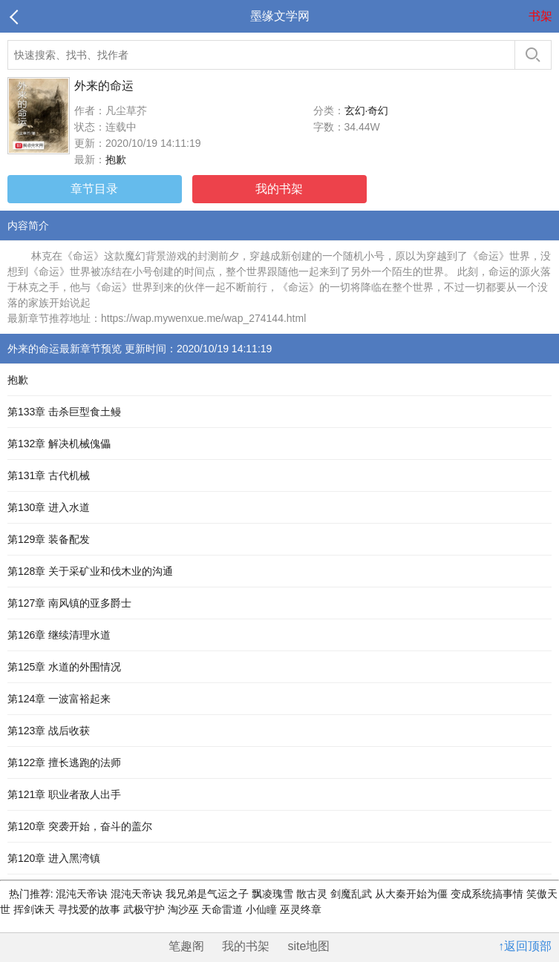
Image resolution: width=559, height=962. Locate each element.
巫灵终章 (300, 909)
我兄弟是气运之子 (209, 894)
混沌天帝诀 (82, 894)
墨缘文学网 (280, 16)
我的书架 (279, 188)
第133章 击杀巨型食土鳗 (64, 412)
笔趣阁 (186, 946)
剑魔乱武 (352, 894)
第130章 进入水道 (48, 507)
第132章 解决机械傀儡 (59, 443)
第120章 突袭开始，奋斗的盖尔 (79, 826)
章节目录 (94, 188)
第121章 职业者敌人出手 (64, 794)
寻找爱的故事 (90, 909)
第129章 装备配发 (48, 539)
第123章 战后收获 (48, 731)
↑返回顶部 (525, 946)
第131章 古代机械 (48, 475)
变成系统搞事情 (488, 894)
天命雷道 (223, 909)
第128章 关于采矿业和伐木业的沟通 (90, 571)
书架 (540, 16)
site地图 (309, 946)
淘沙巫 (185, 909)
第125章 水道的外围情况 (64, 667)
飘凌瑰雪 (274, 894)
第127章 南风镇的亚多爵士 (69, 603)
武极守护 (145, 909)
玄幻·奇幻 (366, 110)
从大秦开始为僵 (413, 894)
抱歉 (115, 159)
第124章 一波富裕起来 (59, 699)
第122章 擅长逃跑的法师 (64, 762)
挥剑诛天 (35, 909)
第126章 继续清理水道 (59, 635)
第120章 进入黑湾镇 (53, 858)
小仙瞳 (263, 909)
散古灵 (313, 894)
